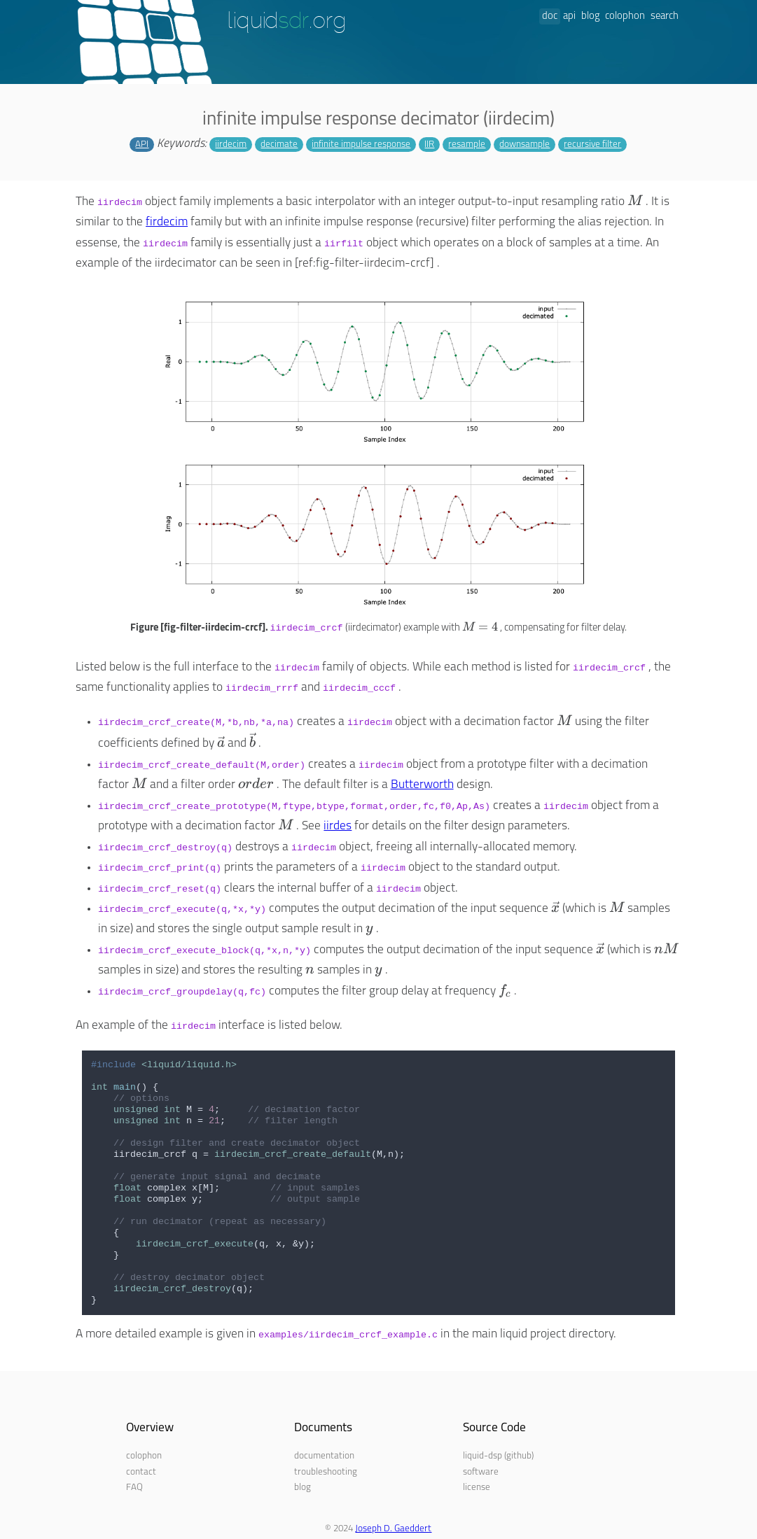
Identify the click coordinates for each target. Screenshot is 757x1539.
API (141, 144)
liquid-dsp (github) (498, 1456)
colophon (625, 16)
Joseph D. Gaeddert (393, 1528)
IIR (429, 144)
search (665, 16)
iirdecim (230, 144)
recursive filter (592, 144)
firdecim (167, 222)
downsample (524, 144)
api (569, 16)
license (476, 1487)
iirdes (338, 826)
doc (549, 16)
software (481, 1472)
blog (590, 16)
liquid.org (286, 22)
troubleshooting (325, 1472)
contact (141, 1472)
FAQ (134, 1487)
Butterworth (422, 785)
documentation (324, 1456)
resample (466, 144)
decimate (279, 144)
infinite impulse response (361, 144)
